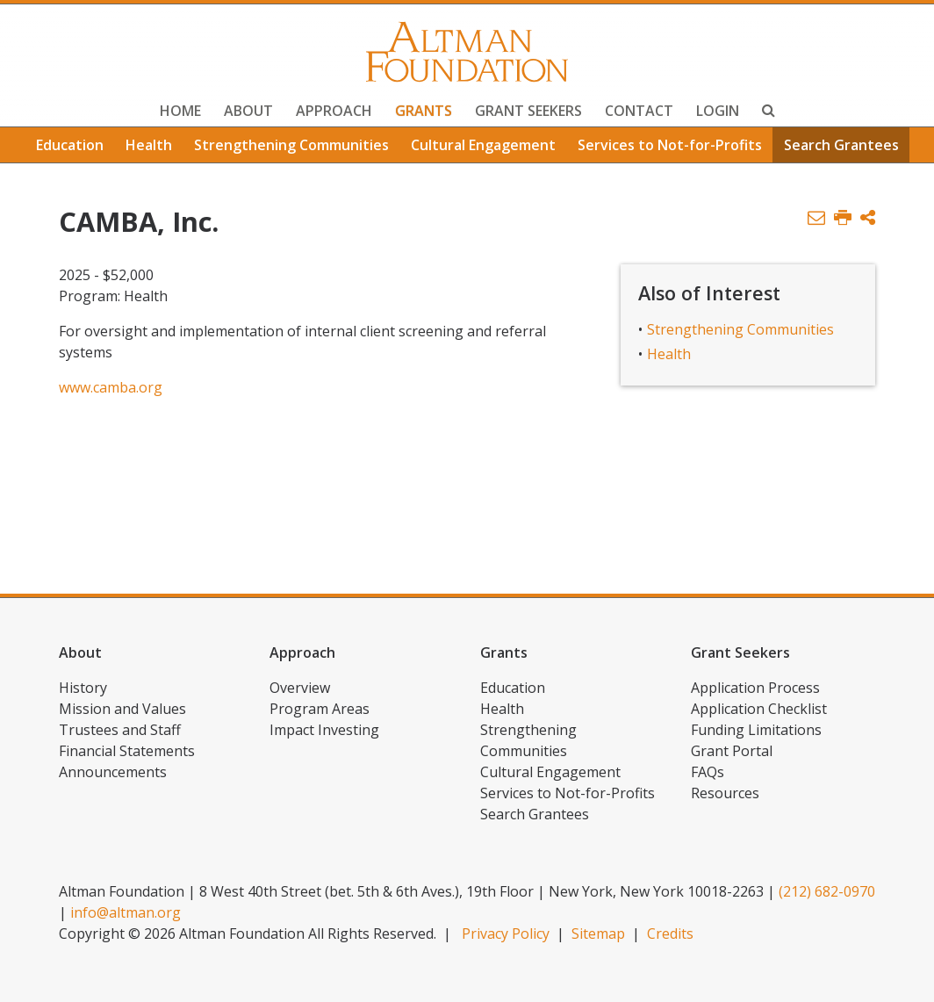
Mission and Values (122, 708)
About (248, 110)
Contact (639, 110)
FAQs (707, 772)
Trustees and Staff (120, 729)
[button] (867, 218)
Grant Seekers (528, 110)
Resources (725, 793)
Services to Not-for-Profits (670, 145)
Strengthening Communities (291, 145)
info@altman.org (125, 912)
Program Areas (319, 708)
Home (180, 110)
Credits (670, 933)
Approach (334, 110)
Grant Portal (731, 751)
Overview (299, 687)
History (83, 687)
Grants (423, 110)
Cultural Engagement (483, 145)
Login (717, 110)
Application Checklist (759, 708)
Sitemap (598, 933)
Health (149, 145)
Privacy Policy (506, 933)
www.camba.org (110, 387)
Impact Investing (324, 729)
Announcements (113, 772)
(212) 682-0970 (827, 891)
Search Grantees (841, 145)
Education (70, 145)
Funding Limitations (756, 729)
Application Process (755, 687)
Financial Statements (127, 751)
